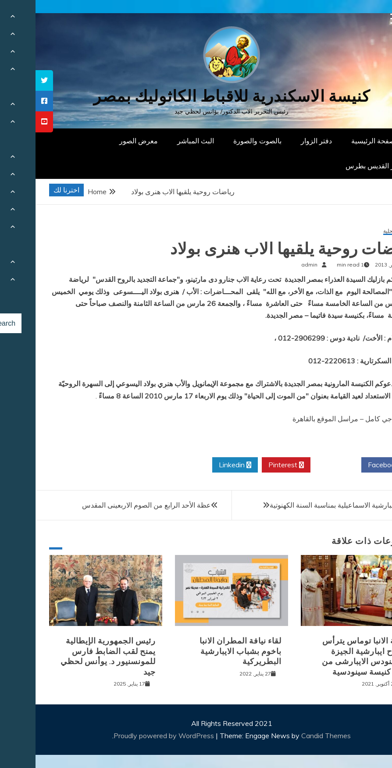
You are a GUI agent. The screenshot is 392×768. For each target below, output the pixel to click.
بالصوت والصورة (222, 140)
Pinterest (250, 465)
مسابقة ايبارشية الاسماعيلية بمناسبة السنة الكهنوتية (308, 505)
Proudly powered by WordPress (129, 735)
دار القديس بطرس (336, 165)
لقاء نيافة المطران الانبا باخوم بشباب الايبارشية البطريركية (205, 651)
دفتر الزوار (280, 140)
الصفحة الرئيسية (339, 140)
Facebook (351, 465)
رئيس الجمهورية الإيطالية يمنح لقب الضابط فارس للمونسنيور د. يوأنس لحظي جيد (72, 656)
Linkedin (199, 465)
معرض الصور (103, 140)
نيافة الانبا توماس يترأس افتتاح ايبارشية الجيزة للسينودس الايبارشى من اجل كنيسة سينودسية (329, 656)
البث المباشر (160, 140)
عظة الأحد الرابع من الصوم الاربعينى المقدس (110, 505)
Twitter (300, 465)
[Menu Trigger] (360, 19)
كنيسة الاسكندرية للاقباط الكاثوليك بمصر (196, 96)
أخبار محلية (360, 231)
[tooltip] (9, 80)
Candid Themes (290, 735)
